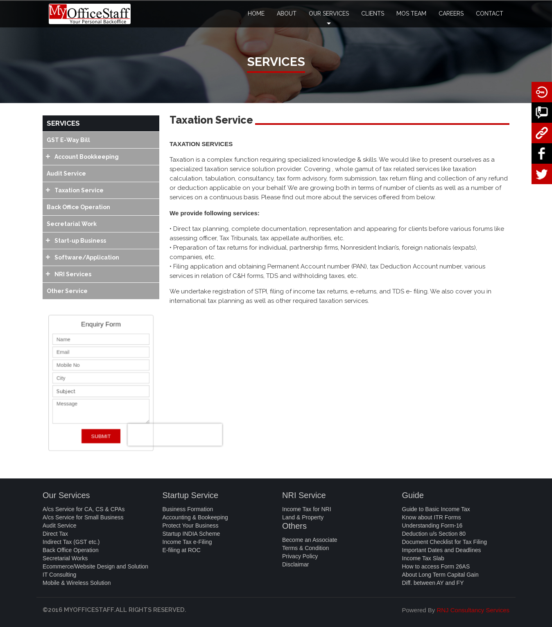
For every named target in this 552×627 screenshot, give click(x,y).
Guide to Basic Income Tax (436, 509)
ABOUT (286, 13)
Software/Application (86, 257)
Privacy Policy (300, 556)
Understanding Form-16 (432, 525)
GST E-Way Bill (68, 140)
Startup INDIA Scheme (191, 533)
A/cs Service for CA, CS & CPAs (83, 509)
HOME (256, 13)
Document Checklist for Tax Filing (444, 542)
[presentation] (181, 439)
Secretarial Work (72, 224)
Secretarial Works (65, 558)
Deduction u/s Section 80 (434, 533)
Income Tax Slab (423, 558)
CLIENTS (372, 13)
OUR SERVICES (329, 18)
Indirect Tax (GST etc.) (71, 542)
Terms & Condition (305, 548)
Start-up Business (80, 240)
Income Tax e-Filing (187, 542)
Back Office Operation (78, 207)
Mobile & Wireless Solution (77, 583)
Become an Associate (309, 540)
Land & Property (303, 517)
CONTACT (489, 13)
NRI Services (72, 274)
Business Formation (188, 509)
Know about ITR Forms (431, 517)
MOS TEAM (411, 13)
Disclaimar (295, 564)
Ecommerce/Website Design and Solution (95, 566)
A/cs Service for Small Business (83, 517)
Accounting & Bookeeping (195, 517)
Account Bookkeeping (86, 156)
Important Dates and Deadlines (441, 550)
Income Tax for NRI (306, 509)
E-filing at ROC (182, 550)
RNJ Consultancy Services (473, 610)
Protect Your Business (191, 525)
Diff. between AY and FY (433, 583)
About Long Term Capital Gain (440, 574)
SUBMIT (101, 441)
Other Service (67, 291)
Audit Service (66, 173)
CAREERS (451, 13)
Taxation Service (79, 190)
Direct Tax (55, 533)
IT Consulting (59, 574)
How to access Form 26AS (436, 566)
